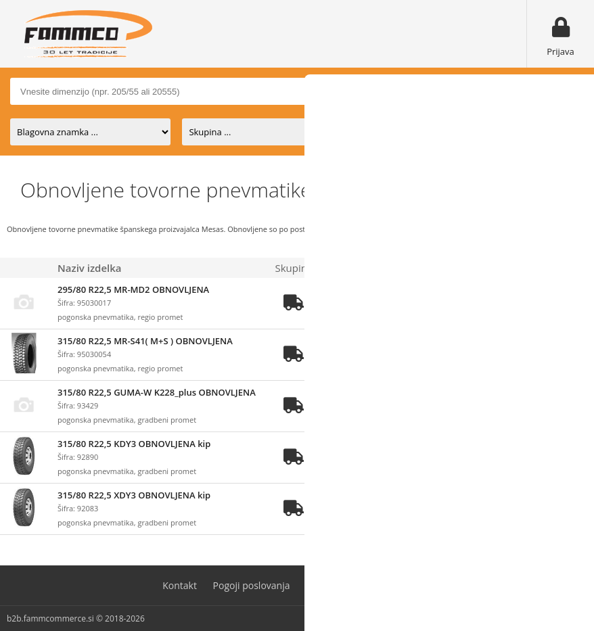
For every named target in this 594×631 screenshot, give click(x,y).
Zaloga (337, 268)
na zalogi (397, 131)
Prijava (560, 51)
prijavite (452, 304)
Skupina (294, 268)
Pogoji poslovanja (251, 585)
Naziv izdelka (90, 268)
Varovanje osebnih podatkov (369, 585)
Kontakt (179, 585)
